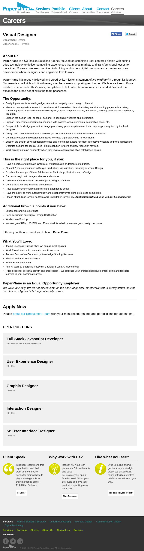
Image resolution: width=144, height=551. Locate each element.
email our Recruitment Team (31, 313)
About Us (47, 530)
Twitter (13, 541)
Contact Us (63, 530)
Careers (78, 530)
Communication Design (108, 521)
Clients (34, 530)
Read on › (21, 493)
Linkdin (20, 541)
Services (8, 530)
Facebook (6, 541)
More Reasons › (70, 496)
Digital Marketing (14, 525)
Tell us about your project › (121, 493)
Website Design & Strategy (31, 521)
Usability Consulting (60, 521)
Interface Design (83, 521)
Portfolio (22, 530)
